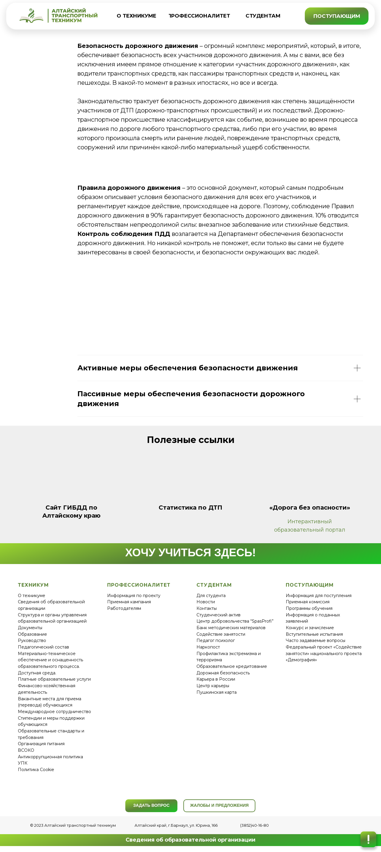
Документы (30, 627)
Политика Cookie (36, 769)
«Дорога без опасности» (309, 507)
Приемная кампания (129, 601)
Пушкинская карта (216, 692)
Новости (205, 601)
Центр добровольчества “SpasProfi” (235, 621)
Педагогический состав (43, 647)
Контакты (206, 608)
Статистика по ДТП (190, 507)
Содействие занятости (220, 634)
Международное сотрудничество (54, 711)
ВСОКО (26, 750)
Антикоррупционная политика (50, 756)
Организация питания (41, 743)
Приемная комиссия (308, 601)
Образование (32, 634)
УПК (22, 763)
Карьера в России (215, 679)
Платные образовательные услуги (54, 679)
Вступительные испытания (314, 634)
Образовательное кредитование (231, 666)
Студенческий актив (218, 615)
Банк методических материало (229, 627)
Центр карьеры (212, 685)
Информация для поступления (319, 595)
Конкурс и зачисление (310, 627)
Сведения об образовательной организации (190, 840)
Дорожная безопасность (223, 673)
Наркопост (208, 647)
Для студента (211, 595)
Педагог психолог (215, 640)
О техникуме (31, 595)
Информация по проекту (133, 595)
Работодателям (124, 608)
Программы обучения (309, 608)
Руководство (32, 640)
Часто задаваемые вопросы (315, 640)
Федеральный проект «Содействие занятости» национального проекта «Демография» (324, 653)
